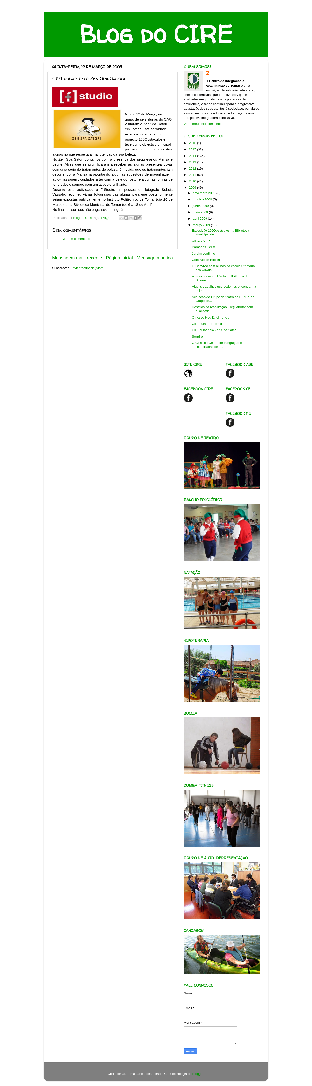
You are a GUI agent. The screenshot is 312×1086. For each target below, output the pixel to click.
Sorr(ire (197, 336)
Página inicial (119, 257)
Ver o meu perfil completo (202, 124)
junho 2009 (201, 206)
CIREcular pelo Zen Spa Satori (214, 330)
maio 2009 (201, 212)
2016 (193, 143)
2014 (193, 156)
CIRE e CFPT (202, 240)
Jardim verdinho (203, 253)
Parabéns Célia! (203, 247)
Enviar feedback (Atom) (88, 268)
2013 (193, 162)
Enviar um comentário (74, 239)
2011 (193, 175)
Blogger (198, 1074)
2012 (193, 168)
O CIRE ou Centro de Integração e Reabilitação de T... (217, 344)
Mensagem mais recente (77, 257)
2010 (193, 181)
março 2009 (202, 225)
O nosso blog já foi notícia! (211, 317)
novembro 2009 (204, 193)
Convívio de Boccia (206, 260)
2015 (193, 149)
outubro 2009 (203, 199)
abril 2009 (200, 218)
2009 (193, 187)
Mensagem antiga (155, 257)
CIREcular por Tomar (207, 324)
